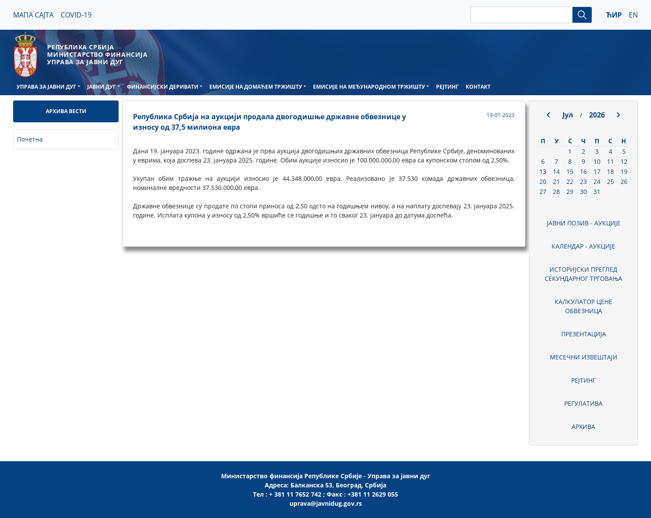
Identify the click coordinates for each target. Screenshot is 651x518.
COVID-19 (76, 15)
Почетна (30, 139)
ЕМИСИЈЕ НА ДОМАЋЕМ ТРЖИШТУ (255, 86)
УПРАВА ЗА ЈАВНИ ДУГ (46, 86)
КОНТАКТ (478, 86)
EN (633, 15)
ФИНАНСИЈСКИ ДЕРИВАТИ (162, 86)
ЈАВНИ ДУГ (101, 86)
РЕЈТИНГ (447, 86)
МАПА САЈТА (33, 15)
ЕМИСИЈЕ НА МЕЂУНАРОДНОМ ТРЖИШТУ (369, 86)
